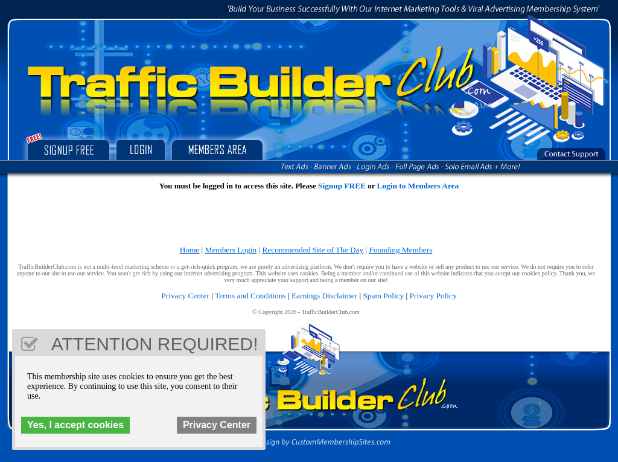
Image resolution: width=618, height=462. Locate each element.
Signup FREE (342, 185)
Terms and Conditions (250, 295)
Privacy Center (185, 295)
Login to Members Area (418, 185)
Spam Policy (383, 295)
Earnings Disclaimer (324, 295)
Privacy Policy (433, 295)
